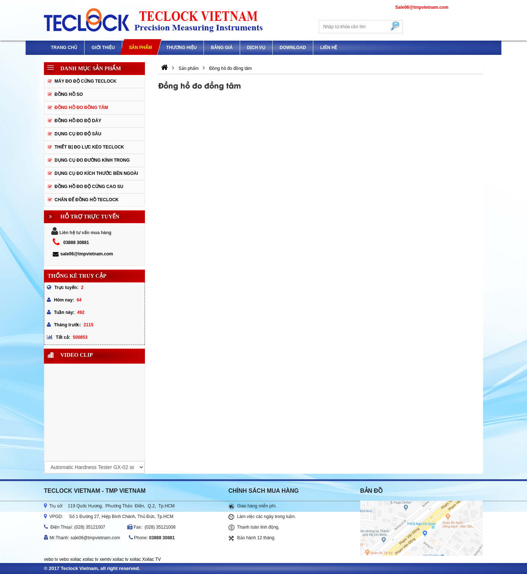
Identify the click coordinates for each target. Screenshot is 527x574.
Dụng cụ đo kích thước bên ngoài (96, 173)
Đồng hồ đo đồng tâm (81, 107)
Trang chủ (64, 47)
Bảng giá (221, 47)
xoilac (75, 559)
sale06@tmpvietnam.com (83, 253)
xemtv (105, 559)
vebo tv (51, 559)
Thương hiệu (181, 47)
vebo (64, 559)
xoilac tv (90, 559)
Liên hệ (328, 47)
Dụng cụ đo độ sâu (78, 133)
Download (293, 47)
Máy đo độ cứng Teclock (85, 81)
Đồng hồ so (69, 94)
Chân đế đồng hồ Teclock (87, 199)
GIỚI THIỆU (103, 47)
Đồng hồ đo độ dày (78, 120)
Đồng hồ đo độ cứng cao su (89, 186)
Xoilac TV (151, 559)
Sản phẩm (140, 47)
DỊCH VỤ (256, 47)
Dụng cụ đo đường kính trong (92, 160)
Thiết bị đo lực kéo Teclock (89, 147)
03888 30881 (76, 242)
